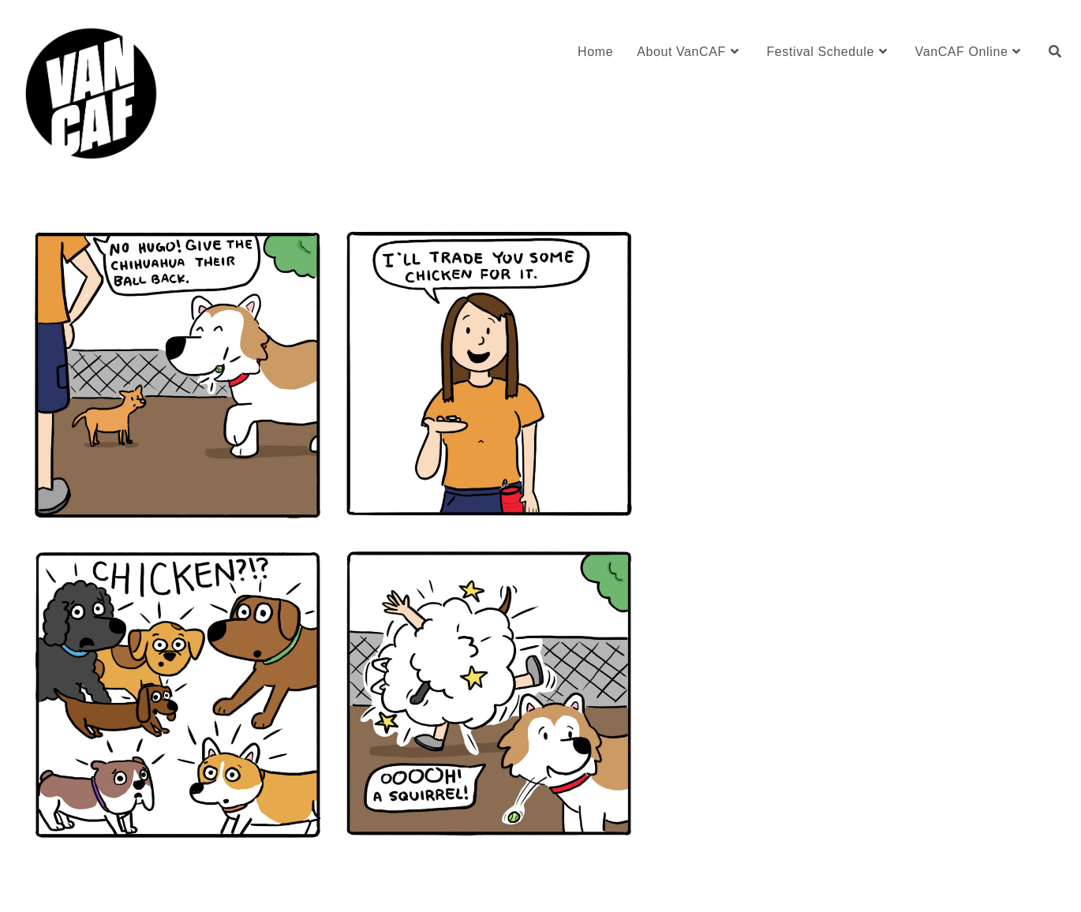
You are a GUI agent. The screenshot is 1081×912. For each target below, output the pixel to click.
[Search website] (1055, 51)
